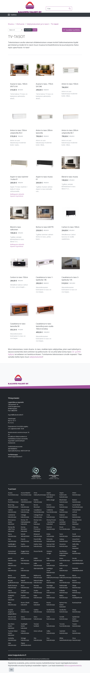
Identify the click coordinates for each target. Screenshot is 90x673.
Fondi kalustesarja (76, 535)
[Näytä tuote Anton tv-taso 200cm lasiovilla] (45, 116)
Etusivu (11, 24)
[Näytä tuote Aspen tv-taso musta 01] (45, 162)
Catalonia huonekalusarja (52, 511)
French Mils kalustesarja (38, 540)
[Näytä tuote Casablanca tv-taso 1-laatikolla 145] (45, 263)
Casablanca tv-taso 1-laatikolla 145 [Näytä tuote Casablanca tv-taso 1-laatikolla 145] (44, 278)
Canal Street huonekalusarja (77, 506)
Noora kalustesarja (76, 582)
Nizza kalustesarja (51, 582)
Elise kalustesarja (76, 528)
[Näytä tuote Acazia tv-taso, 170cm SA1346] (45, 70)
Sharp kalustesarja (76, 611)
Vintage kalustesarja (25, 639)
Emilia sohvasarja (50, 535)
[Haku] (70, 9)
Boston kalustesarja (51, 506)
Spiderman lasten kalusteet (76, 619)
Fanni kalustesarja (63, 535)
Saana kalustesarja (25, 611)
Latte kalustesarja (38, 564)
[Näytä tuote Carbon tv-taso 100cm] (70, 212)
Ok (11, 670)
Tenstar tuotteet (36, 625)
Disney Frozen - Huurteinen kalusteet (51, 522)
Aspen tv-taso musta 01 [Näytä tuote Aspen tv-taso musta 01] (44, 178)
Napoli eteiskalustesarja (26, 582)
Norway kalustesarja (38, 587)
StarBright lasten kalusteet (24, 626)
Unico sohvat (38, 631)
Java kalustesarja (25, 559)
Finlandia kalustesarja (51, 540)
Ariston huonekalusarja (13, 501)
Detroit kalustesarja (76, 516)
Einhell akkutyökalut (25, 535)
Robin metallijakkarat (77, 597)
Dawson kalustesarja (63, 516)
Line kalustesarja (12, 569)
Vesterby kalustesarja (12, 639)
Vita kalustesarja (38, 639)
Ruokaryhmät (76, 603)
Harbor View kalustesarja (38, 545)
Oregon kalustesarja (25, 592)
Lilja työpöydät (38, 568)
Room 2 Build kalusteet (25, 604)
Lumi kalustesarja (63, 569)
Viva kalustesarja (51, 639)
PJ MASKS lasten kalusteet (11, 598)
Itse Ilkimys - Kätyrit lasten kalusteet (63, 553)
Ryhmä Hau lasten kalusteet (63, 605)
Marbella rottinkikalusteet (77, 569)
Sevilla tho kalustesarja (63, 611)
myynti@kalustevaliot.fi (15, 415)
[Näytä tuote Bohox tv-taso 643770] (45, 212)
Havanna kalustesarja (63, 545)
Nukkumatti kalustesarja (63, 587)
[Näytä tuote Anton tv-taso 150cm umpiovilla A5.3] (19, 116)
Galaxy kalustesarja (63, 540)
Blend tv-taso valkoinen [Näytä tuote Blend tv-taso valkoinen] (15, 228)
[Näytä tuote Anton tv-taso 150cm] (70, 69)
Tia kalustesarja (51, 625)
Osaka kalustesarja (38, 592)
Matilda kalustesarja (25, 576)
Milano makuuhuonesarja (53, 576)
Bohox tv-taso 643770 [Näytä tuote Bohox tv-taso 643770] (44, 227)
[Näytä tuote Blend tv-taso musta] (71, 162)
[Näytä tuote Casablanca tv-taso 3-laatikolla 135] (71, 263)
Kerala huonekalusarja (77, 559)
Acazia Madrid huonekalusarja (26, 494)
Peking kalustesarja (76, 592)
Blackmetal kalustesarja (63, 501)
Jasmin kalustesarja (12, 559)
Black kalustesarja (25, 506)
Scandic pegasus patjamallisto (12, 612)
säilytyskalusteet (36, 357)
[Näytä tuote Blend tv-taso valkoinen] (19, 213)
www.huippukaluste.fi (15, 457)
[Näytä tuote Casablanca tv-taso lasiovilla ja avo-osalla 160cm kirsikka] (45, 309)
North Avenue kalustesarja (12, 587)
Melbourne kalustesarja (38, 576)
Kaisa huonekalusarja (64, 559)
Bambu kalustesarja (38, 501)
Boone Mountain (37, 506)
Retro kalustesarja (51, 597)
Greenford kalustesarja (76, 540)
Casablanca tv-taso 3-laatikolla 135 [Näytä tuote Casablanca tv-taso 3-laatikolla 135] (70, 278)
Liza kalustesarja (25, 569)
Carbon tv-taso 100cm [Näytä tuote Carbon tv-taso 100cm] (70, 227)
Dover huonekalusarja (64, 528)
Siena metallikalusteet (26, 618)
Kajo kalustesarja (51, 559)
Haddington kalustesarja (12, 545)
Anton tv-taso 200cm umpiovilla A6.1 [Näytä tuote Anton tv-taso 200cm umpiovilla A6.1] (70, 131)
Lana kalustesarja (51, 564)
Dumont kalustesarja (51, 528)
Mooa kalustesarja (76, 576)
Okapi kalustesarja (76, 587)
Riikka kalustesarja (63, 597)
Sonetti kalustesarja (63, 618)
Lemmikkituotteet (77, 563)
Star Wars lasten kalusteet (11, 626)
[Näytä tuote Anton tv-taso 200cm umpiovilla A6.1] (70, 116)
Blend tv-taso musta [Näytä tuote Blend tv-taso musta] (70, 177)
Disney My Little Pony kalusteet (11, 529)
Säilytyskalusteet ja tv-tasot (38, 24)
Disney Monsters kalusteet (24, 529)
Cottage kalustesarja (25, 516)
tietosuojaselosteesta (72, 665)
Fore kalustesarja (12, 540)
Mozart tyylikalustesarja (13, 582)
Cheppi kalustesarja (63, 511)
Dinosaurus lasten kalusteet (12, 522)
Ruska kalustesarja (51, 604)
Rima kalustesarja (12, 604)
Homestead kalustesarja (12, 552)
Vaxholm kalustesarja (63, 632)
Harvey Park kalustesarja (51, 545)
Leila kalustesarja (63, 564)
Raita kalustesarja (38, 597)
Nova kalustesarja (25, 587)
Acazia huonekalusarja (13, 494)
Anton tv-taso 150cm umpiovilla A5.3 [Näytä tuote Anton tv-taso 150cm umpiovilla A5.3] (18, 131)
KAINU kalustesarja (38, 559)
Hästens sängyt (49, 552)
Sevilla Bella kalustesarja (51, 611)
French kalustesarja (25, 540)
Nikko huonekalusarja (64, 582)
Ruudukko (28, 30)
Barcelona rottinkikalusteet (26, 501)
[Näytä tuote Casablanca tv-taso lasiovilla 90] (19, 309)
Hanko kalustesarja (25, 545)
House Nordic (38, 551)
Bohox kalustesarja (63, 506)
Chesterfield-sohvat (76, 511)
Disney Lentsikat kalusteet (62, 522)
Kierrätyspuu (25, 563)
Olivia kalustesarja (12, 592)
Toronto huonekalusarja (64, 625)
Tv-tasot (54, 24)
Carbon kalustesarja (12, 511)
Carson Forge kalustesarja (25, 511)
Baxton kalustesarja (76, 501)
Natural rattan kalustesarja (38, 582)
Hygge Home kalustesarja (25, 552)
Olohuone (20, 24)
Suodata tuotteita (71, 30)
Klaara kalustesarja (12, 564)
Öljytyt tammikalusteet (26, 644)
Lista (34, 30)
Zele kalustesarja (12, 644)
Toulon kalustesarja (76, 625)
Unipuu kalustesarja (25, 632)
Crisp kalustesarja (51, 516)
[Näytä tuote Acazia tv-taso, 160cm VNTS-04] (19, 70)
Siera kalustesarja (38, 618)
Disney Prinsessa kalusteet (37, 529)
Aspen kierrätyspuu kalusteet (51, 495)
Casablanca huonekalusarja (39, 511)
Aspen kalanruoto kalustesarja (63, 495)
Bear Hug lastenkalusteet (13, 506)
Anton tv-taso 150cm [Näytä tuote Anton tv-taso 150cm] (70, 84)
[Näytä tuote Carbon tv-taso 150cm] (19, 263)
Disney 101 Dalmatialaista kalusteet (25, 522)
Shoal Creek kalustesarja (12, 618)
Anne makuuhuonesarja (40, 494)
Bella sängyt (51, 500)
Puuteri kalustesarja (25, 597)
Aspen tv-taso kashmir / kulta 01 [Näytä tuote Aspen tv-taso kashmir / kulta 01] (19, 178)
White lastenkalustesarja (65, 639)
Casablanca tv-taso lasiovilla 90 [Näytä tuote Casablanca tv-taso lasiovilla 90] (17, 325)
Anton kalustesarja (76, 494)
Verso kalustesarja (76, 632)
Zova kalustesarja (76, 639)
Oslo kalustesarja (51, 592)
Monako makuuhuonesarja (65, 576)
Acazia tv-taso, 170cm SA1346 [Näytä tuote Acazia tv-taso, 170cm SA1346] (44, 85)
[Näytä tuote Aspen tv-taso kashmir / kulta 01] (19, 162)
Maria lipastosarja (12, 576)
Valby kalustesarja (51, 632)
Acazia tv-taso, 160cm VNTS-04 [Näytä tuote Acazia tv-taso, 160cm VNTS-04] (18, 85)
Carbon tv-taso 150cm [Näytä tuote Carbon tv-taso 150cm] (19, 277)
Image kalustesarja (76, 552)
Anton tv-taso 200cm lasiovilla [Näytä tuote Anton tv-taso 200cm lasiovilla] (44, 131)
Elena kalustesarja (12, 535)
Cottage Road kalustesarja (38, 516)
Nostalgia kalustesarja (51, 587)
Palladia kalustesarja (63, 592)
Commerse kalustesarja (12, 516)
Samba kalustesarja (38, 611)
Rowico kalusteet (37, 604)
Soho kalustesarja (51, 618)
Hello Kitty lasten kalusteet (75, 546)
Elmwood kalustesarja (38, 535)
